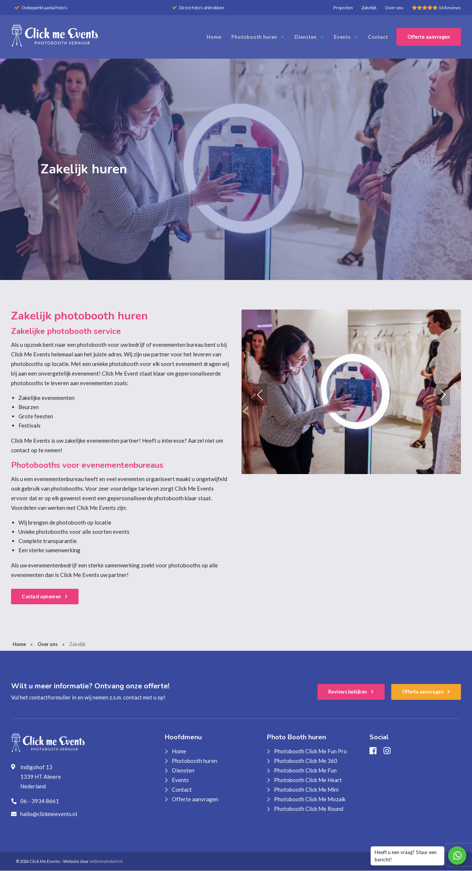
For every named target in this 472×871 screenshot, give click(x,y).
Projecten (343, 7)
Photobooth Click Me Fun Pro (310, 751)
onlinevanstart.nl (106, 861)
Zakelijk (368, 7)
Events (346, 37)
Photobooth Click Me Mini (306, 790)
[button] (260, 395)
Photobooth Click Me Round (308, 809)
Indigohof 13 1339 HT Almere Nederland (40, 777)
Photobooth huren (258, 37)
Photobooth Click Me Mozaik (310, 799)
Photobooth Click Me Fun (305, 770)
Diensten (309, 37)
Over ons (394, 7)
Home (214, 37)
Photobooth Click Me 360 (305, 761)
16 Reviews (436, 7)
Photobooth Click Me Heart (308, 780)
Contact (378, 37)
